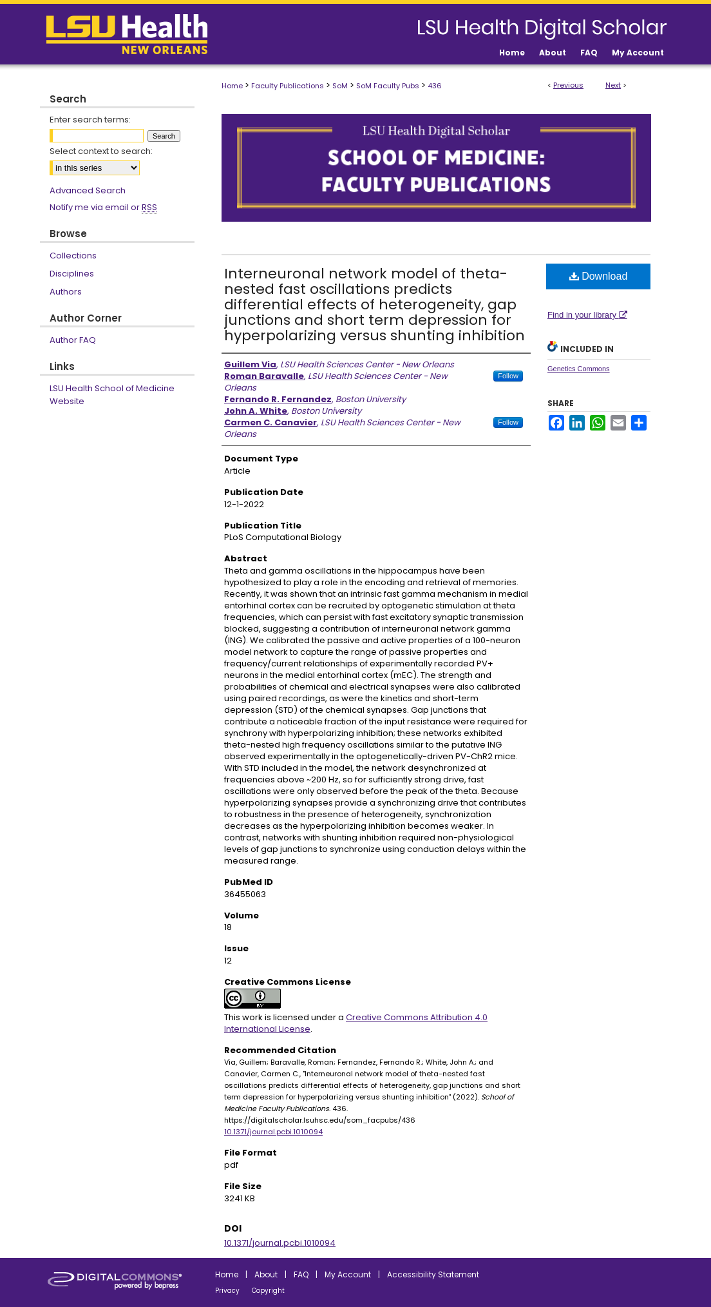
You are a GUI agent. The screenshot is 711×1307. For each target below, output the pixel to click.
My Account (348, 1274)
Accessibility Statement (433, 1274)
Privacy (227, 1290)
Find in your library (587, 315)
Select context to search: (101, 151)
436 (435, 86)
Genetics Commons (578, 369)
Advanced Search (88, 190)
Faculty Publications (287, 86)
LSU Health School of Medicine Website (112, 394)
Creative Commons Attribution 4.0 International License (356, 1023)
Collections (73, 255)
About (266, 1274)
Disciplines (72, 273)
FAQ (301, 1274)
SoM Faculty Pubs (387, 86)
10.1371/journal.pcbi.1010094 (273, 1132)
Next (613, 85)
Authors (66, 292)
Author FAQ (73, 340)
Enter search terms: (90, 119)
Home (232, 86)
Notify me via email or (103, 207)
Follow (508, 376)
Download (598, 276)
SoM (340, 86)
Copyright (268, 1290)
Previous (568, 85)
